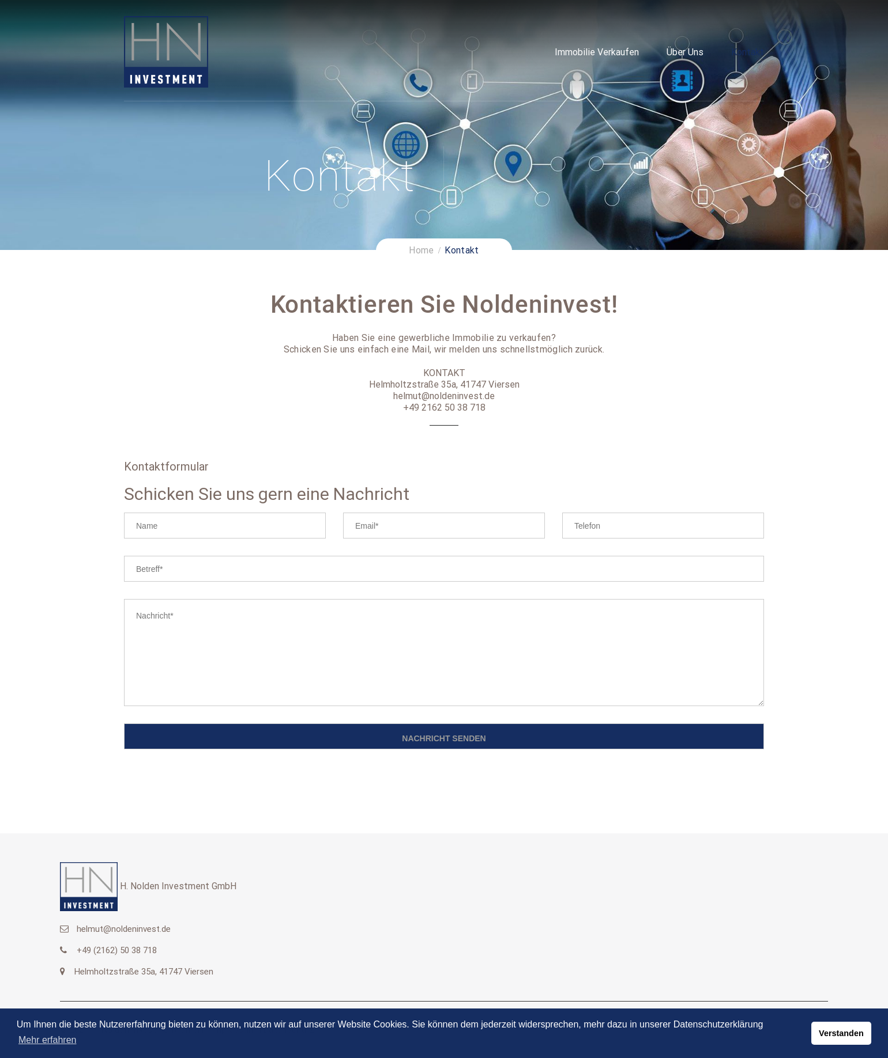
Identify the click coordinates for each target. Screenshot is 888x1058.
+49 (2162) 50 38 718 (117, 950)
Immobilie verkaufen (597, 52)
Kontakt (747, 52)
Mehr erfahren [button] (47, 1040)
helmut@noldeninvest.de (124, 929)
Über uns (685, 52)
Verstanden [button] (841, 1033)
